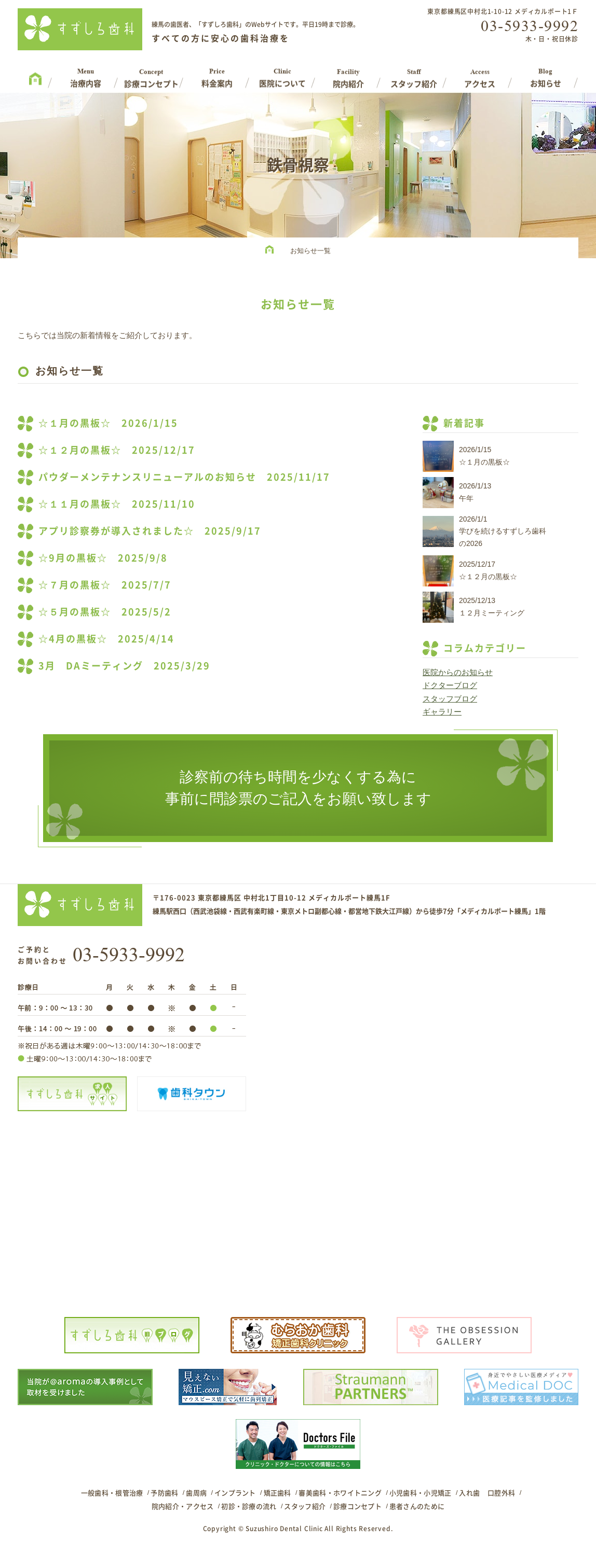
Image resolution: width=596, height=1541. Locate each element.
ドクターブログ (450, 685)
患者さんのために (416, 1506)
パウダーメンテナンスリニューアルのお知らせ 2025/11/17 (184, 477)
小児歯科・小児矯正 (420, 1492)
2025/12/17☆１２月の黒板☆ (488, 570)
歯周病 (196, 1492)
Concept (151, 74)
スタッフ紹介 (305, 1506)
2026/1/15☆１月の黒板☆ (484, 455)
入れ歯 (469, 1492)
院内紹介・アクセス (183, 1506)
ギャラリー (442, 711)
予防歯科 (164, 1492)
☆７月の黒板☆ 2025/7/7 (104, 585)
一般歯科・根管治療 (112, 1492)
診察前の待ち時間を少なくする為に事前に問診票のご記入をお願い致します (298, 788)
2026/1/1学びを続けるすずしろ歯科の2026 (502, 531)
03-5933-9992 (529, 26)
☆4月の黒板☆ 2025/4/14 (106, 639)
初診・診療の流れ (248, 1506)
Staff (414, 74)
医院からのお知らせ (458, 672)
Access (480, 74)
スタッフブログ (450, 698)
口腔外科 (501, 1492)
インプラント (235, 1492)
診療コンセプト (357, 1506)
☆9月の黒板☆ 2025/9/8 (103, 558)
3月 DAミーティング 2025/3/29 (124, 666)
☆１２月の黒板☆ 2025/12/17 (116, 450)
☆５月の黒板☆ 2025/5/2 (104, 612)
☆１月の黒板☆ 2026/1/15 (108, 423)
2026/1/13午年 (475, 492)
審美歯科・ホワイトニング (340, 1492)
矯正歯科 (277, 1492)
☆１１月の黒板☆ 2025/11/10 (116, 504)
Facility (349, 74)
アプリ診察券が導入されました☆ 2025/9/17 (149, 531)
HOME (271, 251)
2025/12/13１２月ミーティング (491, 606)
